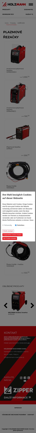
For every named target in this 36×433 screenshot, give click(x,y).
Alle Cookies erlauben (9, 238)
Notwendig (8, 225)
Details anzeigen (8, 231)
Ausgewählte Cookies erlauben (12, 234)
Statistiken (20, 225)
